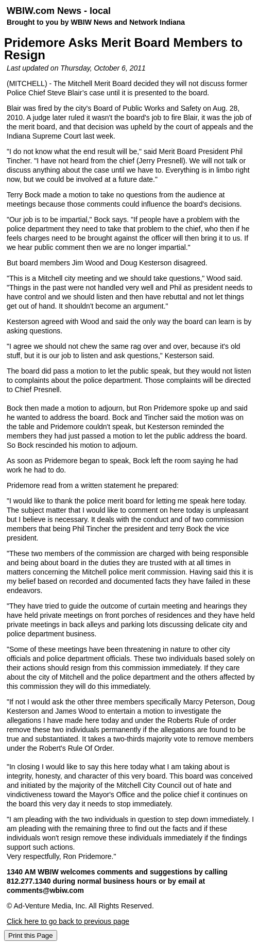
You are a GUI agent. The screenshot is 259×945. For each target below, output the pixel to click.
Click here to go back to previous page (68, 921)
